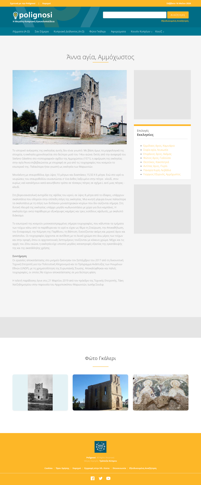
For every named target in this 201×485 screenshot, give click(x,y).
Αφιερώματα (118, 31)
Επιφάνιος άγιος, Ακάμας (157, 154)
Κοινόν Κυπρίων (140, 31)
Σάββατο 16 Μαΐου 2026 (179, 3)
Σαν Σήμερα (42, 31)
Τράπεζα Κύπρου (108, 460)
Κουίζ (158, 31)
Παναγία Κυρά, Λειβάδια (157, 170)
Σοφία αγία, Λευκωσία (155, 150)
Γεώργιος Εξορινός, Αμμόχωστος (162, 174)
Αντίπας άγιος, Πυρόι (155, 166)
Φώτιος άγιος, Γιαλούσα (157, 158)
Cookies (49, 468)
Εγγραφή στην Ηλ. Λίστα (96, 468)
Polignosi (91, 457)
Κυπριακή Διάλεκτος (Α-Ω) (69, 31)
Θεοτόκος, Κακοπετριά (156, 162)
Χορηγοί (46, 3)
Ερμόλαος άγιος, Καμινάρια (159, 145)
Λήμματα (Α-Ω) (21, 31)
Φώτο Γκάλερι (97, 31)
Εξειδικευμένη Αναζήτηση (174, 20)
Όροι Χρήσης (62, 468)
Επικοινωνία (119, 468)
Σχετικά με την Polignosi (22, 3)
